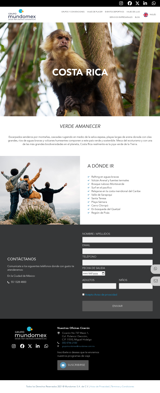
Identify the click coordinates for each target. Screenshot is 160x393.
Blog (137, 17)
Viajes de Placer (94, 12)
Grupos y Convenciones (73, 12)
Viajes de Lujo (133, 12)
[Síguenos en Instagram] (121, 3)
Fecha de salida (93, 268)
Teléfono (89, 256)
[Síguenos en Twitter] (137, 3)
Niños (123, 280)
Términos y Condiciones (122, 386)
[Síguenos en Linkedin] (145, 3)
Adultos (88, 280)
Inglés (153, 14)
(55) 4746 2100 (69, 343)
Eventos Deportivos (114, 12)
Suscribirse (76, 365)
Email (86, 245)
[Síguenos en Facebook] (129, 3)
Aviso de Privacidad (99, 386)
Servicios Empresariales (121, 17)
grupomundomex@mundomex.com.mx (78, 346)
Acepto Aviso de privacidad (100, 294)
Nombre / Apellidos (96, 234)
